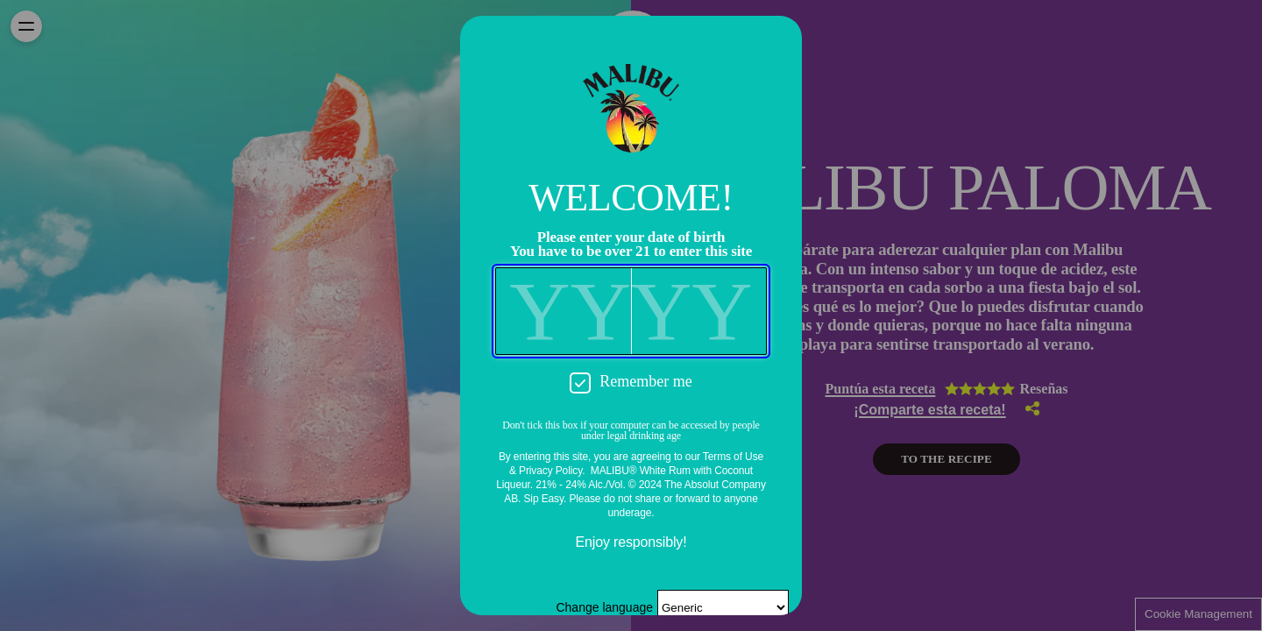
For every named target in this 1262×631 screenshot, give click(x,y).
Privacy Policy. (552, 470)
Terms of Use (733, 456)
